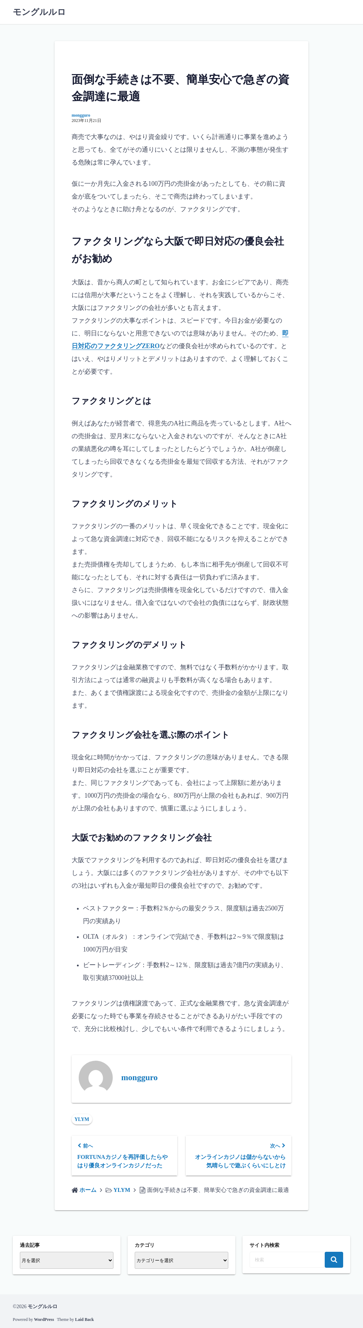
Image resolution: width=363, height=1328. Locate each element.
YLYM (81, 1119)
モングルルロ (39, 12)
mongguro (81, 115)
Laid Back (84, 1319)
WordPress (44, 1319)
